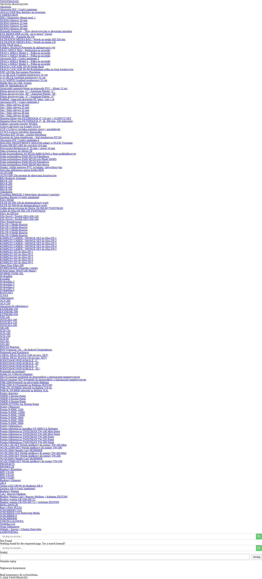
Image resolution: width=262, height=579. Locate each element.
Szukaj (4, 552)
